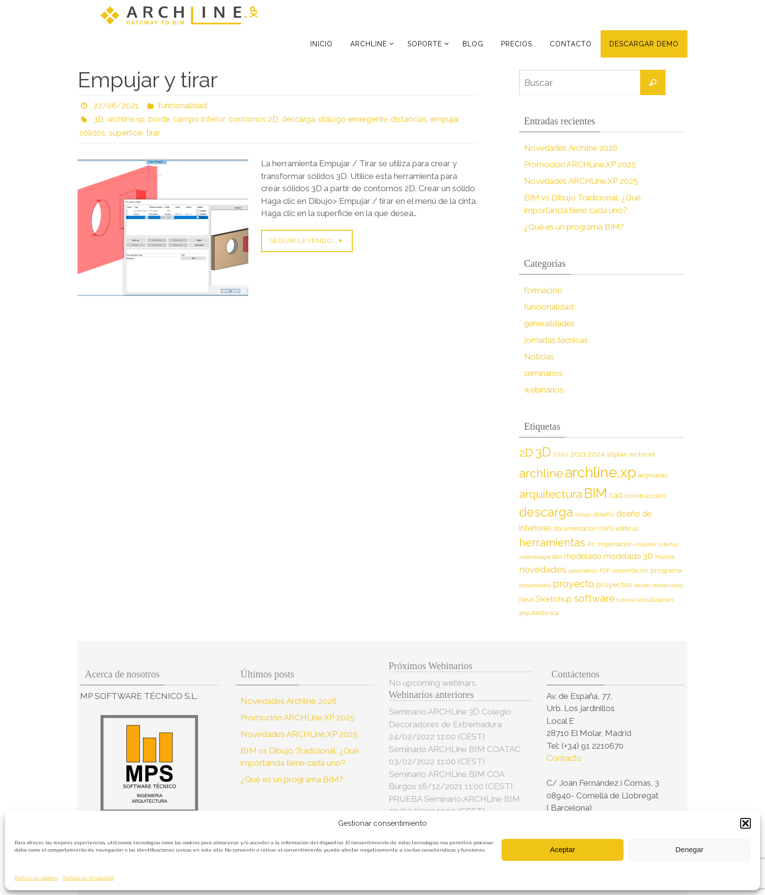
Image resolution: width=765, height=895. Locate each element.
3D (98, 119)
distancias (408, 119)
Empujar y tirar (148, 79)
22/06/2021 (116, 105)
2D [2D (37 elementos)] (526, 452)
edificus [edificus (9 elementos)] (627, 528)
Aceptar (562, 849)
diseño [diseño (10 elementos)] (603, 514)
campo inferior (198, 119)
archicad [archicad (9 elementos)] (642, 454)
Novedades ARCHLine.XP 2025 (582, 181)
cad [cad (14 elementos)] (616, 495)
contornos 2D (252, 119)
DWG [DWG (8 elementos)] (606, 528)
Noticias (539, 356)
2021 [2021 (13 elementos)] (578, 453)
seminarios (544, 373)
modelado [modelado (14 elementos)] (583, 556)
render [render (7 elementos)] (642, 585)
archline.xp (126, 119)
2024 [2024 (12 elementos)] (596, 454)
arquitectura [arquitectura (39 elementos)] (550, 493)
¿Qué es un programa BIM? (575, 227)
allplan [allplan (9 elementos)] (617, 454)
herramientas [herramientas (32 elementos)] (552, 542)
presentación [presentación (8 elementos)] (630, 570)
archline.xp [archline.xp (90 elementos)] (600, 472)
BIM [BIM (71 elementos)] (595, 493)
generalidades (550, 323)
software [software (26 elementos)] (594, 598)
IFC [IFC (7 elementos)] (591, 544)
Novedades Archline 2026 (572, 148)
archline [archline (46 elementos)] (541, 473)
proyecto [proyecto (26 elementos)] (573, 584)
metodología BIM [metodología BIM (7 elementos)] (540, 557)
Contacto (565, 758)
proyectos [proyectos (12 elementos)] (614, 584)
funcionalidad (182, 105)
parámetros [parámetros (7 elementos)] (583, 570)
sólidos (92, 133)
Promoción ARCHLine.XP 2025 (581, 164)
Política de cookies (36, 877)
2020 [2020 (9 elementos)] (560, 454)
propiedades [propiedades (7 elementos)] (535, 585)
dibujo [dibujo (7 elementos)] (583, 514)
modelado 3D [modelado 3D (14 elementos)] (628, 556)
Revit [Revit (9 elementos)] (526, 599)
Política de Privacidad (88, 877)
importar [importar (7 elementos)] (646, 544)
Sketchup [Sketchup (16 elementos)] (554, 599)
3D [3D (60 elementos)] (543, 451)
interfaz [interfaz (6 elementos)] (668, 544)
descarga (297, 119)
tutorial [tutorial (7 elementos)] (626, 600)
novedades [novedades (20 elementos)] (542, 569)
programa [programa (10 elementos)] (666, 570)
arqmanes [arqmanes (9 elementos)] (653, 475)
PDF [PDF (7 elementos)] (605, 570)
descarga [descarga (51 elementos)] (546, 512)
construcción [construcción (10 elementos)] (644, 495)
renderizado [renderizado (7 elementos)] (667, 585)
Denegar (689, 849)
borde (159, 119)
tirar (153, 133)
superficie (126, 133)
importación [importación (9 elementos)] (615, 544)
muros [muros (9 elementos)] (664, 556)
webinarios (544, 390)
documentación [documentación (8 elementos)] (575, 528)
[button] (745, 823)
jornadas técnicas (556, 340)
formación (543, 290)
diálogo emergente (352, 119)
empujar (443, 119)
